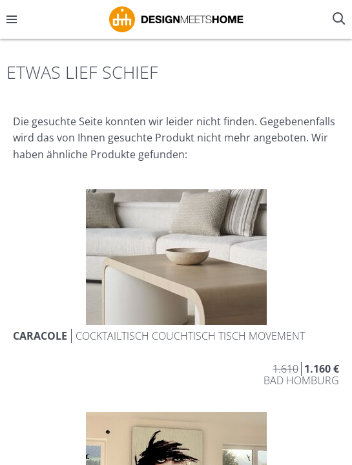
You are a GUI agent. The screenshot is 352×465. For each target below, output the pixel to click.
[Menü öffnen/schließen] (11, 19)
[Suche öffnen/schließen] (340, 19)
